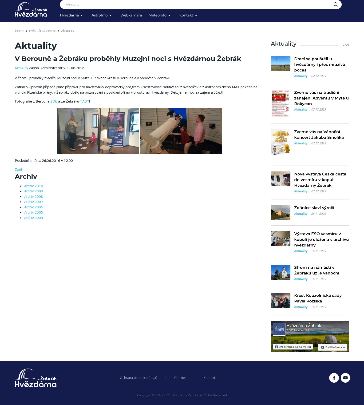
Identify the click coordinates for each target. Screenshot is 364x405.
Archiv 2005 (33, 212)
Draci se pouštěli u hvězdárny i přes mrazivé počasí (319, 64)
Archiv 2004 (33, 217)
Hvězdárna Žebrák (42, 30)
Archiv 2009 (33, 191)
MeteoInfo (158, 15)
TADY (84, 101)
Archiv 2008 (33, 196)
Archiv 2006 (33, 207)
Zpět (18, 169)
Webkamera (131, 15)
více (346, 44)
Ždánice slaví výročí (314, 207)
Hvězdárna (69, 15)
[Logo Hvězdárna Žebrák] (31, 9)
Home (19, 30)
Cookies (180, 377)
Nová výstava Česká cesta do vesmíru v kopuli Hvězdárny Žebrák (320, 180)
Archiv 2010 (33, 185)
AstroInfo (99, 15)
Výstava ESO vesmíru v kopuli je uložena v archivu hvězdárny (321, 239)
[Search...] (201, 4)
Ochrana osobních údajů (138, 377)
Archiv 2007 (33, 201)
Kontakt (186, 15)
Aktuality (67, 30)
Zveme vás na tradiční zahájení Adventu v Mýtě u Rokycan (321, 98)
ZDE (53, 101)
